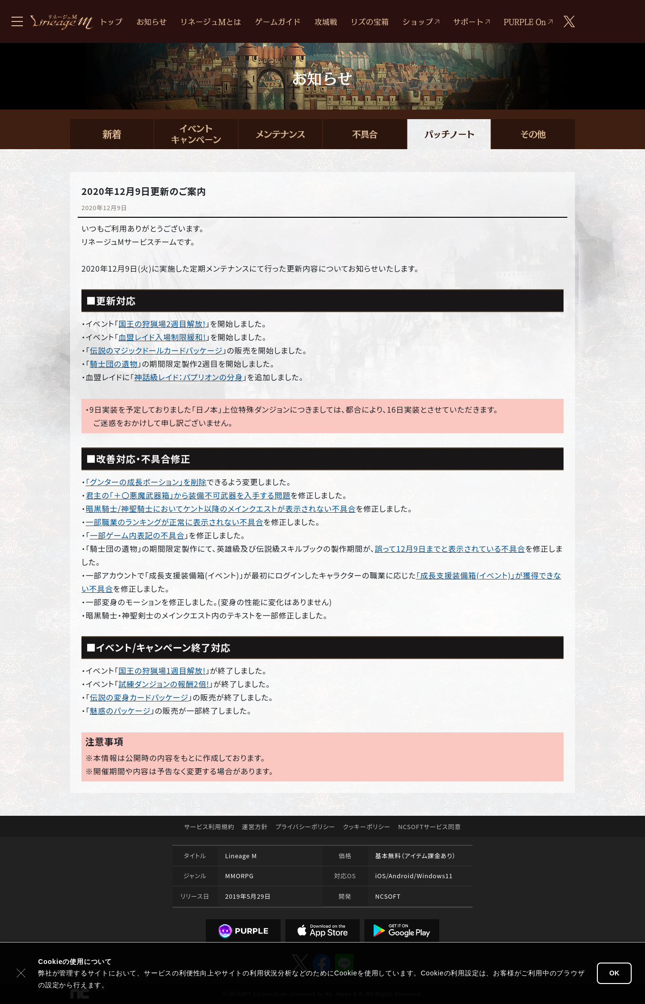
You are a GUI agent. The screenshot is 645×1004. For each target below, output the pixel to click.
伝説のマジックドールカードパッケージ (156, 350)
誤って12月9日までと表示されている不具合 (450, 548)
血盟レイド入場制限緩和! (162, 337)
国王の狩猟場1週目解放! (162, 670)
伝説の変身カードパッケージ (139, 697)
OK (614, 973)
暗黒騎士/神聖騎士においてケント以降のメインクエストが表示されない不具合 (221, 508)
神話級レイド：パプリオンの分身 (188, 377)
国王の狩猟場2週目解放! (162, 323)
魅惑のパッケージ (120, 710)
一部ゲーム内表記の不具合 (137, 535)
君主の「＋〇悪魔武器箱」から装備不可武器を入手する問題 (188, 495)
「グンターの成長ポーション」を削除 (146, 481)
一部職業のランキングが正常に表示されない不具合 (174, 521)
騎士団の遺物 (114, 363)
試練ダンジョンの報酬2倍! (164, 684)
